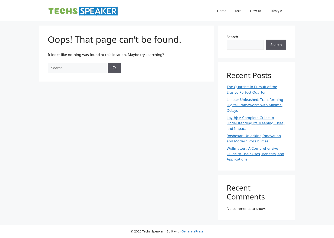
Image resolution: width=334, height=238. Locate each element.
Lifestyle (276, 11)
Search (232, 36)
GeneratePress (192, 231)
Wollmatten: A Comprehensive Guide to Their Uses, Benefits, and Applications (255, 154)
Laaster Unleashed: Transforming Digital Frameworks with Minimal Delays (255, 105)
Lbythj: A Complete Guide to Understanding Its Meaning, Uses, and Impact (255, 123)
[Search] (114, 68)
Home (221, 11)
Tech (238, 11)
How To (255, 11)
